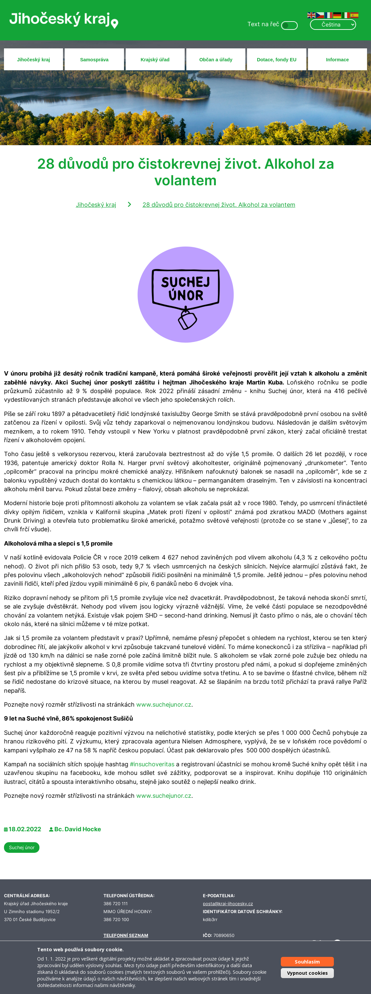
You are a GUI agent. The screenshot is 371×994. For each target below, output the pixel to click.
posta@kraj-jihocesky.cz (228, 903)
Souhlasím (307, 962)
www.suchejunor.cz (163, 704)
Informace (337, 59)
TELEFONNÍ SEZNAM (125, 935)
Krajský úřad (155, 59)
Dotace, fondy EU (276, 59)
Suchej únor (21, 847)
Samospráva (94, 59)
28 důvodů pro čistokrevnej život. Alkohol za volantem (219, 204)
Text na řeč (263, 24)
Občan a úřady (215, 59)
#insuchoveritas (152, 764)
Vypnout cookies (307, 973)
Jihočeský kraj (33, 59)
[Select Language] (333, 24)
